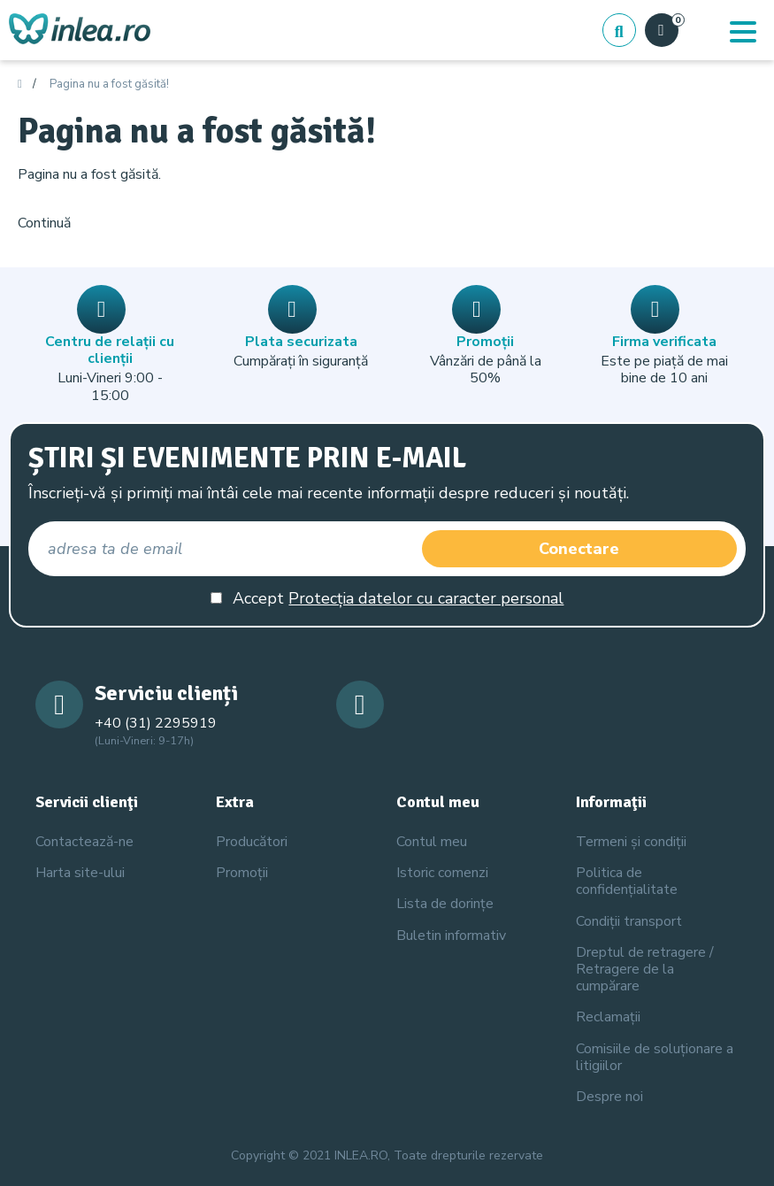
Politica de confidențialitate (627, 881)
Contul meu (431, 841)
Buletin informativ (451, 935)
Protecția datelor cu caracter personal (425, 598)
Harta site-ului (80, 872)
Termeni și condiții (631, 841)
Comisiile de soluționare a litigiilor (654, 1057)
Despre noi (609, 1096)
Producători (251, 841)
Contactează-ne (84, 841)
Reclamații (608, 1017)
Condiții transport (629, 921)
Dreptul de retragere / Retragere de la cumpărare (645, 969)
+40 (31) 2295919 (156, 723)
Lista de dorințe (445, 903)
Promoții (242, 872)
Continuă (44, 223)
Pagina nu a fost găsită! (109, 85)
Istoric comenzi (442, 872)
